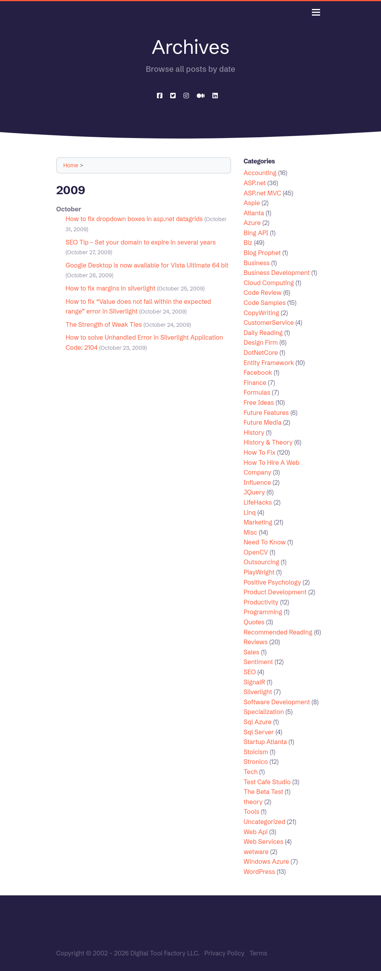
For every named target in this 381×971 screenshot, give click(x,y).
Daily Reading (263, 333)
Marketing (258, 522)
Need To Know (265, 542)
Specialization (264, 712)
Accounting (260, 173)
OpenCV (256, 552)
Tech (251, 772)
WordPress (259, 871)
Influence (257, 482)
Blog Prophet (262, 253)
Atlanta (254, 213)
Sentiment (258, 662)
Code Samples (265, 303)
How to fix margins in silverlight (110, 288)
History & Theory (268, 442)
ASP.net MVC (262, 193)
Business (257, 263)
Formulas (257, 392)
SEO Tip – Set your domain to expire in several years (141, 242)
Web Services (263, 841)
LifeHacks (258, 502)
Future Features (266, 412)
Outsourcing (261, 562)
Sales (251, 652)
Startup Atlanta (265, 742)
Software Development (277, 702)
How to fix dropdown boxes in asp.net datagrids (134, 219)
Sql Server (259, 732)
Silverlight (258, 692)
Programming (263, 612)
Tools (251, 811)
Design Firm (261, 342)
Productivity (261, 602)
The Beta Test (263, 792)
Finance (255, 382)
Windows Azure (266, 861)
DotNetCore (261, 352)
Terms (258, 953)
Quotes (254, 622)
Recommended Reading (278, 632)
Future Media (262, 422)
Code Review (262, 292)
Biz (248, 242)
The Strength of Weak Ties (104, 324)
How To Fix (260, 452)
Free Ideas (259, 402)
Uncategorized (264, 822)
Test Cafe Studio (267, 782)
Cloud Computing (269, 283)
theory (253, 802)
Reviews (256, 642)
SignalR (254, 682)
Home (70, 165)
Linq (250, 512)
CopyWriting (261, 313)
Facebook (258, 372)
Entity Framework (269, 363)
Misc (250, 532)
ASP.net (255, 183)
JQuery (254, 492)
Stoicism (256, 752)
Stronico (256, 761)
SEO (250, 672)
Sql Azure (258, 722)
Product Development (275, 592)
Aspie (252, 203)
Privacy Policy (224, 953)
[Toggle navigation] (316, 12)
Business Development (277, 272)
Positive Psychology (272, 582)
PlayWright (259, 572)
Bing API (256, 233)
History (254, 432)
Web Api (256, 832)
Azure (252, 223)
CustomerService (269, 322)
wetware (256, 852)
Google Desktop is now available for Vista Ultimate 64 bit (147, 265)
